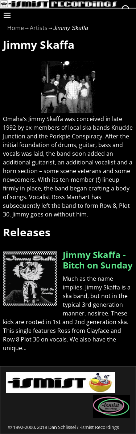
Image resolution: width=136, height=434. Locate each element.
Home (15, 28)
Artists (39, 28)
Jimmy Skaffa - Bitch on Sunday (98, 260)
